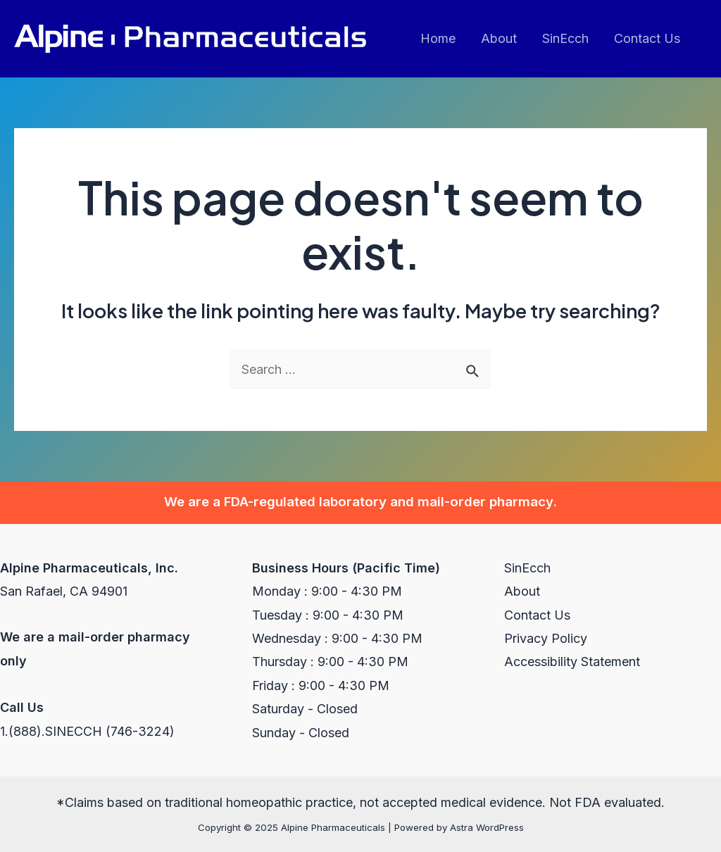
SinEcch (565, 38)
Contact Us (647, 38)
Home (438, 38)
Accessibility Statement (572, 661)
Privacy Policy (545, 638)
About (499, 38)
